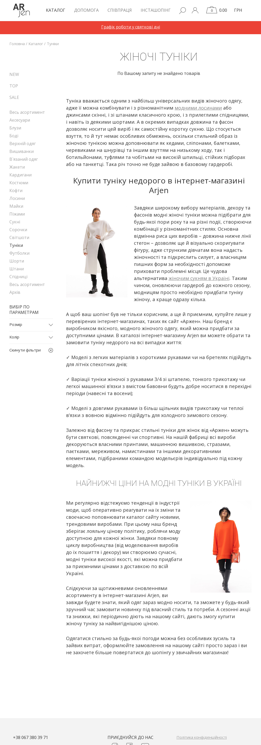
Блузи (15, 128)
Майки (16, 206)
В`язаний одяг (23, 159)
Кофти (15, 190)
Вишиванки (21, 151)
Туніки (16, 245)
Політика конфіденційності (201, 737)
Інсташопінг (156, 10)
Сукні (14, 222)
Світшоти (19, 237)
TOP (13, 86)
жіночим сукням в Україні (199, 278)
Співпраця (120, 10)
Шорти (16, 261)
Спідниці (18, 276)
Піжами (17, 214)
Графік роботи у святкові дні (130, 27)
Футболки (19, 253)
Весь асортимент (27, 112)
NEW (14, 74)
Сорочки (18, 230)
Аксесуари (19, 120)
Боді (13, 136)
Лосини (17, 198)
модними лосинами (198, 108)
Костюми (18, 183)
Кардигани (20, 175)
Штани (16, 269)
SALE (14, 97)
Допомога (86, 10)
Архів (14, 292)
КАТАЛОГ (55, 10)
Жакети (17, 167)
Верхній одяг (22, 143)
